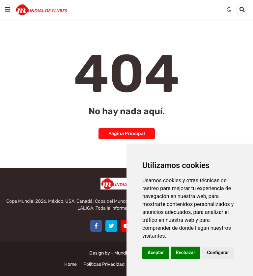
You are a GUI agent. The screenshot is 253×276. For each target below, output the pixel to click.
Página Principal (126, 133)
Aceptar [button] (156, 252)
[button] (7, 10)
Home (70, 264)
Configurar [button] (218, 252)
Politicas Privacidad (104, 264)
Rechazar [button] (185, 252)
